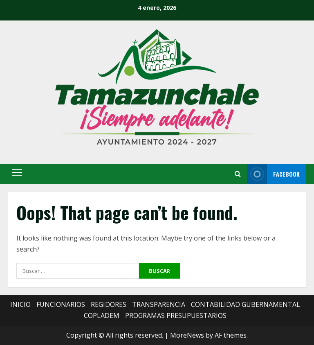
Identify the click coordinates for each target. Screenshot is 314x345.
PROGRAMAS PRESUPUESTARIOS (176, 315)
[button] (17, 172)
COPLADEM (101, 315)
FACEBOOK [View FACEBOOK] (273, 174)
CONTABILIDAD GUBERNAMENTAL (245, 304)
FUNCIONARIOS (60, 304)
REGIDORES (108, 304)
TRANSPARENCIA (158, 304)
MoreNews (187, 335)
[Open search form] (238, 174)
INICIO (20, 304)
